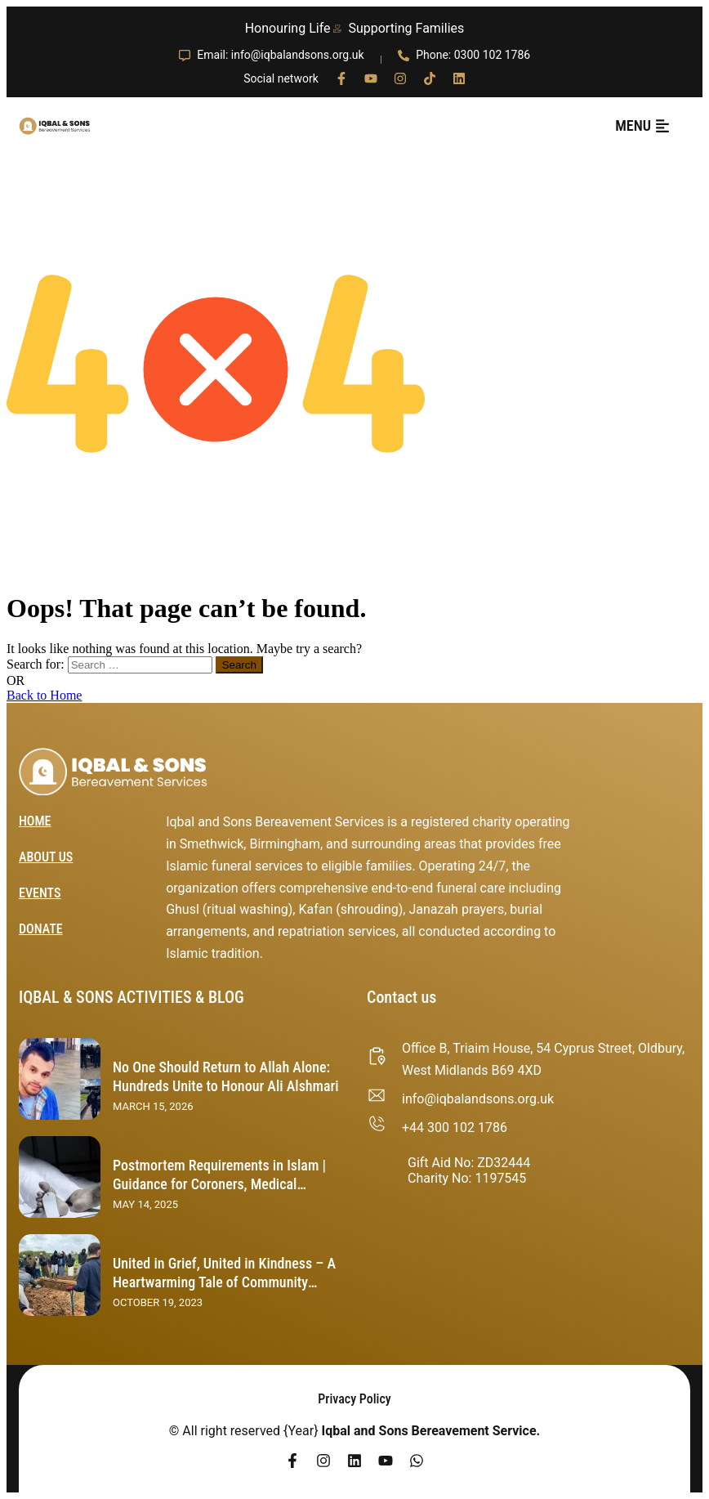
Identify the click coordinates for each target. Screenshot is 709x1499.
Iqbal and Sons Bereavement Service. (431, 1431)
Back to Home (44, 695)
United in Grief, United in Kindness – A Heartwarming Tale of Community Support (224, 1282)
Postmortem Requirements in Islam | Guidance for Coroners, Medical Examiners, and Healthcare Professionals (219, 1193)
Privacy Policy (354, 1399)
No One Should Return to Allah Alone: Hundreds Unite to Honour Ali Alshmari (226, 1076)
